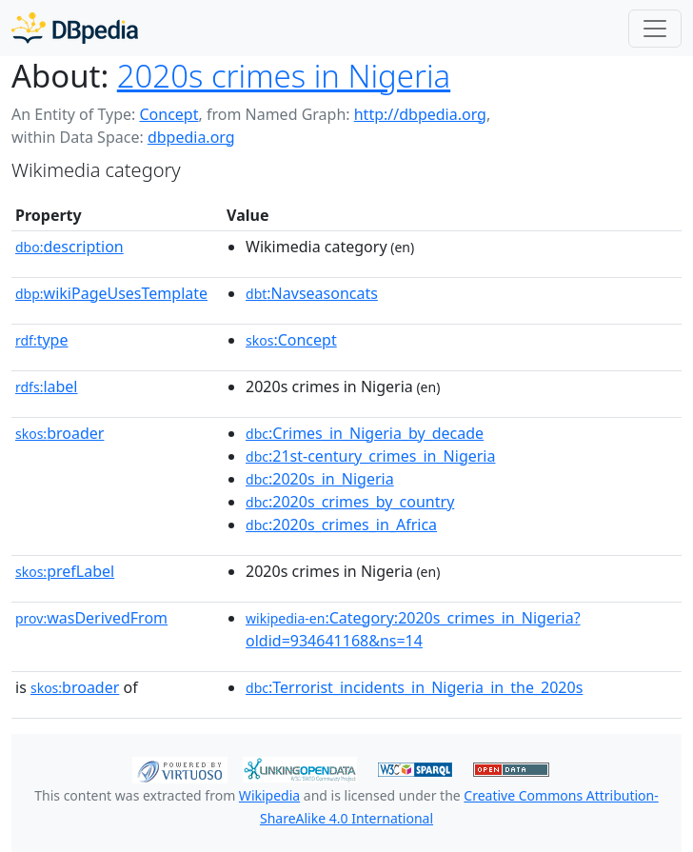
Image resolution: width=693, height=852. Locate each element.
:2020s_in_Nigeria (320, 478)
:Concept (291, 339)
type (42, 339)
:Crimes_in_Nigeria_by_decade (365, 433)
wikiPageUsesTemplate (111, 293)
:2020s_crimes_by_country (350, 501)
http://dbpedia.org (420, 114)
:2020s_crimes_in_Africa (341, 524)
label (46, 386)
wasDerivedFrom (91, 617)
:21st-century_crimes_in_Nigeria (370, 456)
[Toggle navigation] (655, 29)
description (69, 246)
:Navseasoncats (312, 293)
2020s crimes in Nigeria (283, 75)
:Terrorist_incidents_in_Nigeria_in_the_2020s (414, 687)
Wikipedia (269, 795)
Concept (168, 114)
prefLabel (64, 571)
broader (59, 433)
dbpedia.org (191, 137)
